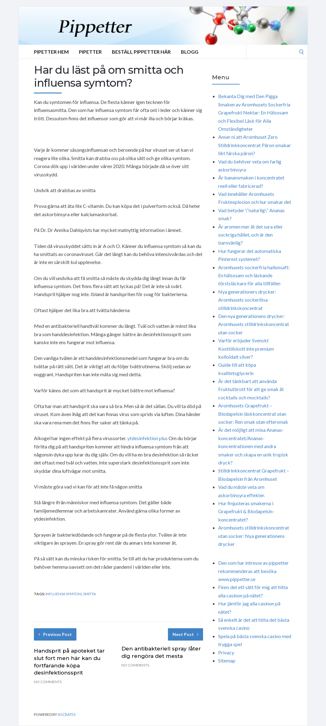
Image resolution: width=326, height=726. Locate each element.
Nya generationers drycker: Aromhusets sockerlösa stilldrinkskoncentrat (247, 300)
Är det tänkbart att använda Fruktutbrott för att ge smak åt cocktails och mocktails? (251, 389)
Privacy (226, 652)
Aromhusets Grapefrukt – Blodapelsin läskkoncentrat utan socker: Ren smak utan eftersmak (253, 413)
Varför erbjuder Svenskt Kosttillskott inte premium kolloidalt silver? (246, 348)
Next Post (185, 634)
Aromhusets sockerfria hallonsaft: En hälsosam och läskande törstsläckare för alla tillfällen (254, 275)
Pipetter (90, 52)
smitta (89, 594)
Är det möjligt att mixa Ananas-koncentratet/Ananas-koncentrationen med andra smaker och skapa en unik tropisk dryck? (253, 446)
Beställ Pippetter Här (141, 52)
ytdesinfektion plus (147, 438)
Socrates (66, 714)
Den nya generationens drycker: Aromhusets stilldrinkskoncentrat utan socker (253, 324)
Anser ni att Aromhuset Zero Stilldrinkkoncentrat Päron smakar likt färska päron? (254, 145)
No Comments (48, 681)
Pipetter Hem (51, 52)
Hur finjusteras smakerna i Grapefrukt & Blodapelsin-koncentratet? (246, 511)
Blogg (189, 52)
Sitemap (226, 660)
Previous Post (55, 634)
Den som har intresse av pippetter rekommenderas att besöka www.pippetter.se (253, 571)
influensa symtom (64, 594)
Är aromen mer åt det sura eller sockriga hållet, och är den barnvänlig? (250, 235)
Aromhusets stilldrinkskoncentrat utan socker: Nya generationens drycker (253, 536)
